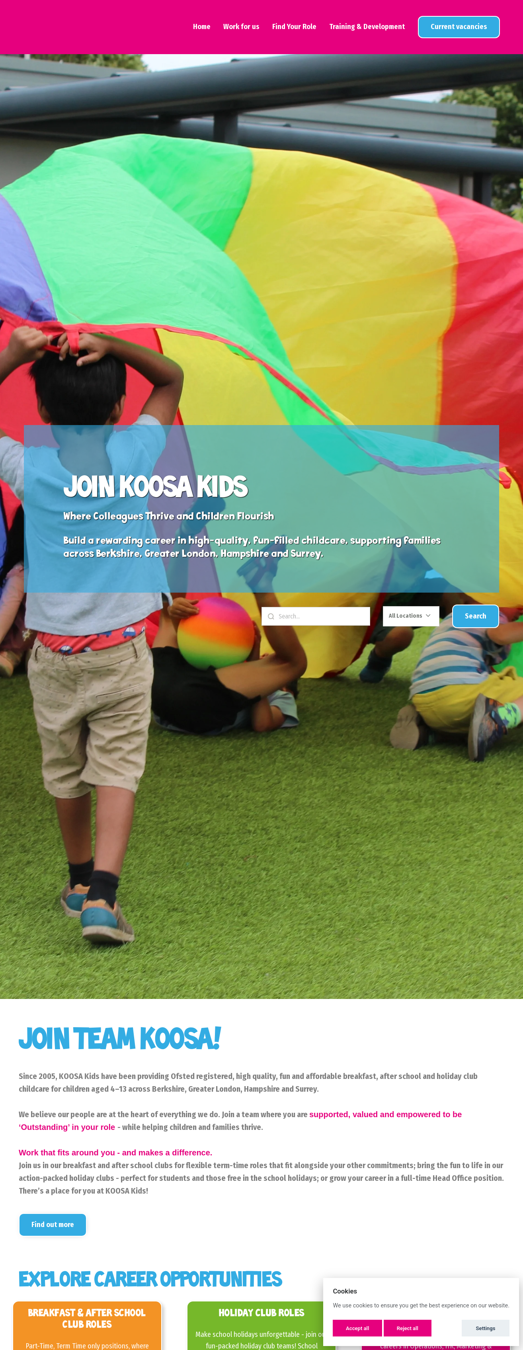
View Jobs (459, 27)
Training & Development (367, 26)
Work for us (241, 26)
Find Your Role (294, 26)
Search (475, 616)
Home (202, 26)
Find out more (52, 1224)
